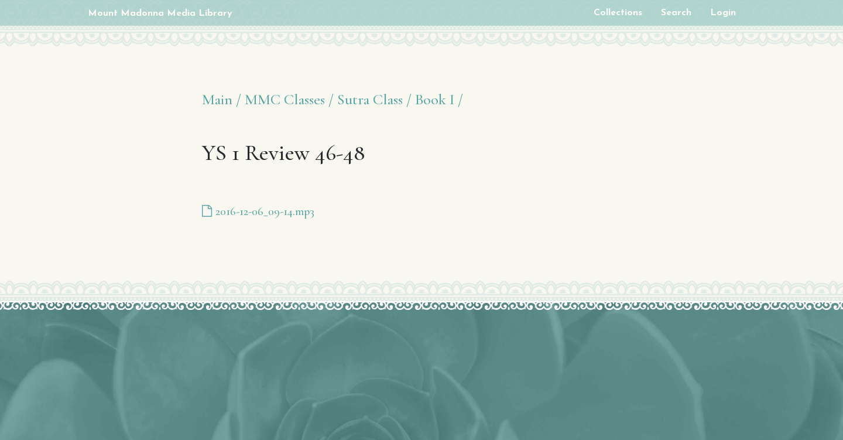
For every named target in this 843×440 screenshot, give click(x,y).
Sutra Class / (374, 99)
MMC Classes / (289, 99)
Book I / (439, 99)
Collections (618, 13)
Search (676, 13)
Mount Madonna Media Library (160, 13)
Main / (221, 99)
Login (723, 13)
